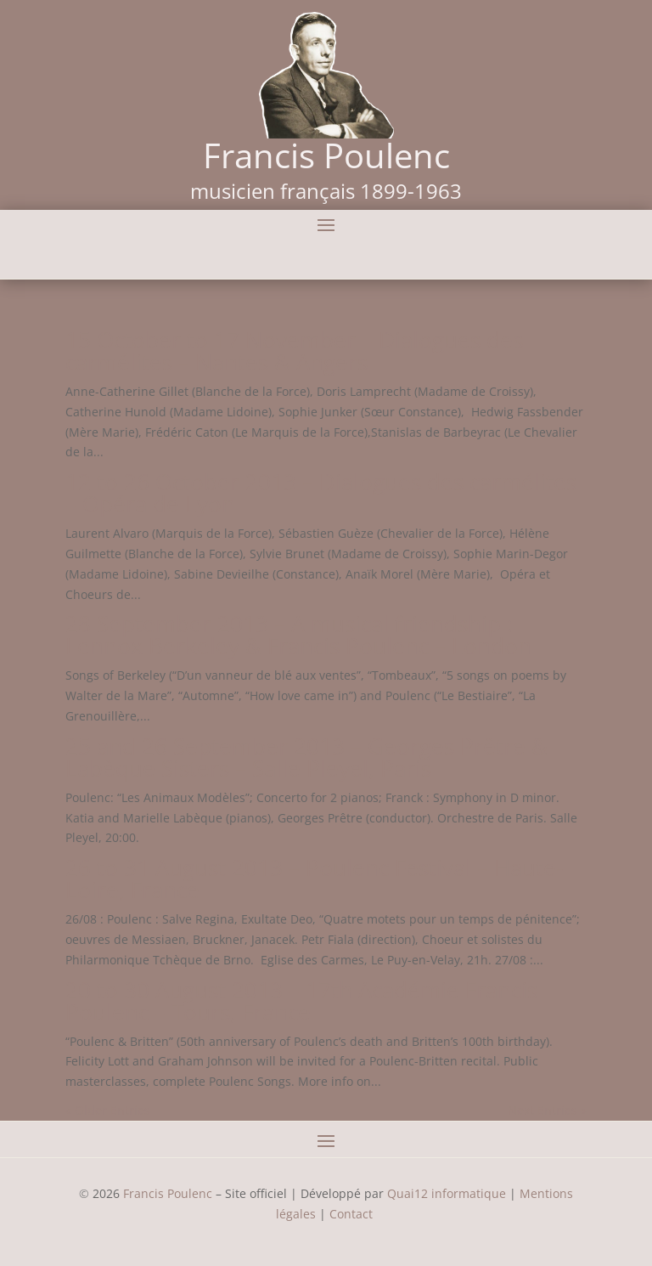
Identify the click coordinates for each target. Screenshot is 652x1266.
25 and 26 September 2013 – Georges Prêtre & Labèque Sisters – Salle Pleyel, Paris (306, 757)
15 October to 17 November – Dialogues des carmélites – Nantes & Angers (294, 351)
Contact (352, 1214)
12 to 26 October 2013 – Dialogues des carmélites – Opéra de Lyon (320, 492)
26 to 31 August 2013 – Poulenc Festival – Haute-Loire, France (314, 878)
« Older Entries (107, 1110)
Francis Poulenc (167, 1193)
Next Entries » (547, 1110)
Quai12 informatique (446, 1193)
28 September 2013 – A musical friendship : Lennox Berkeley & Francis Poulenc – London (298, 634)
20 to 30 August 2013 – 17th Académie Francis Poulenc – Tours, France (301, 1001)
